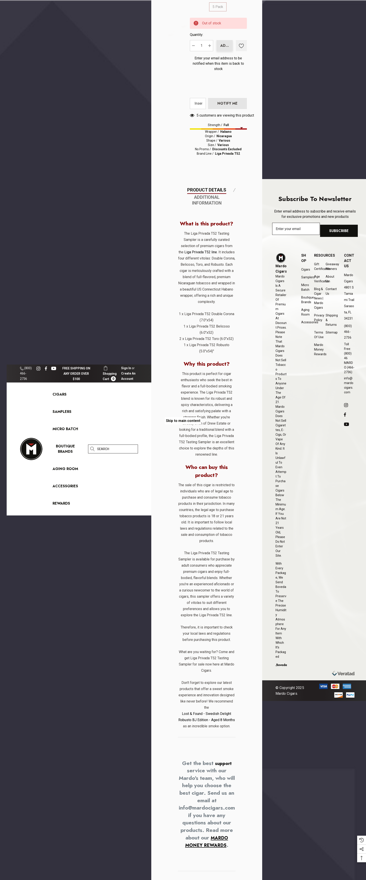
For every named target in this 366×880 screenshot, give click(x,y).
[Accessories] (65, 487)
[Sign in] (126, 368)
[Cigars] (60, 395)
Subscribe (341, 231)
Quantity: (252, 47)
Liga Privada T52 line (206, 442)
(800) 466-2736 (26, 373)
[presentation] (279, 155)
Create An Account (128, 376)
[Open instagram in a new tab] (39, 368)
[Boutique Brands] (65, 450)
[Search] (92, 449)
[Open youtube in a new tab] (54, 368)
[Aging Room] (65, 470)
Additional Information (207, 389)
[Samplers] (62, 412)
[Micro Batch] (65, 429)
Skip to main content (183, 421)
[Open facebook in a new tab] (46, 368)
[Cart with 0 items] (109, 373)
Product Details (206, 379)
